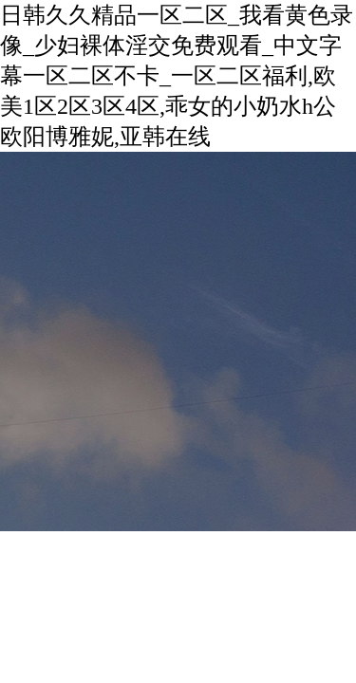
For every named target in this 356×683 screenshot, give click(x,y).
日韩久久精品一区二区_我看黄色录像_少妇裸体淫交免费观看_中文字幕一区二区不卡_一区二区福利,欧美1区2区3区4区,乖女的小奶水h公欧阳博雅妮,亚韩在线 (176, 76)
